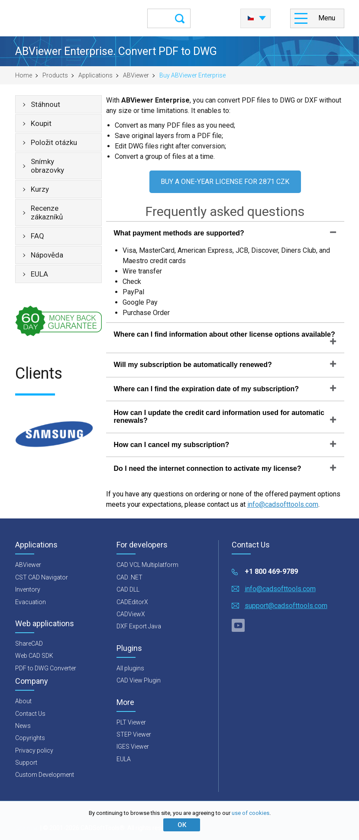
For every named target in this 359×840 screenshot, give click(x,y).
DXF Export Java (138, 626)
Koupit (41, 123)
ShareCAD (29, 643)
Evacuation (30, 602)
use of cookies (250, 813)
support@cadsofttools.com (286, 606)
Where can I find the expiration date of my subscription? (206, 389)
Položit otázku (54, 142)
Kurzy (40, 189)
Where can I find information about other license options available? (224, 334)
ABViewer (136, 75)
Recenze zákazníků (47, 212)
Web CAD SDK (34, 655)
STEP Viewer (133, 734)
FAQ (37, 236)
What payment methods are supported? (179, 233)
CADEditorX (132, 602)
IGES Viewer (132, 746)
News (23, 725)
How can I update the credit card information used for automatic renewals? (219, 416)
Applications (95, 75)
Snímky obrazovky (47, 165)
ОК (182, 825)
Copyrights (30, 737)
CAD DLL (127, 589)
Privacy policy (34, 750)
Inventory (27, 589)
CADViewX (130, 614)
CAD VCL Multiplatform (147, 564)
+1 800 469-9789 (271, 571)
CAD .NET (129, 577)
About (23, 701)
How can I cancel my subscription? (172, 444)
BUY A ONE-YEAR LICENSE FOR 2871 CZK (225, 181)
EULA (39, 274)
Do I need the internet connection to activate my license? (207, 468)
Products (55, 75)
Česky (250, 18)
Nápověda (47, 255)
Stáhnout (45, 104)
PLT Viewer (131, 722)
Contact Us (30, 713)
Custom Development (44, 774)
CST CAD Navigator (41, 577)
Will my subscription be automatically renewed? (193, 364)
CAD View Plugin (138, 680)
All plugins (130, 668)
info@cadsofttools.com (282, 504)
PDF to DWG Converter (45, 668)
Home (23, 75)
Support (26, 762)
